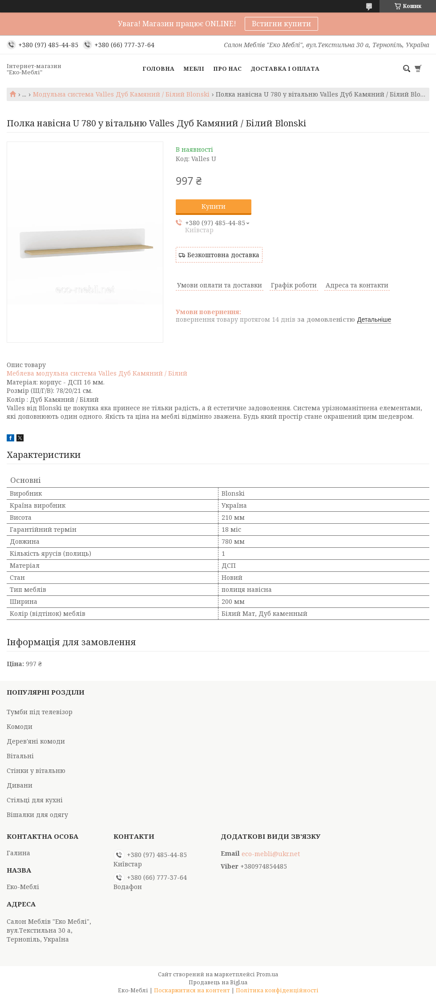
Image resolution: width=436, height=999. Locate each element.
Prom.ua (267, 974)
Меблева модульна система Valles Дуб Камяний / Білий (97, 373)
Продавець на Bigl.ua (218, 982)
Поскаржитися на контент (192, 990)
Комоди (19, 726)
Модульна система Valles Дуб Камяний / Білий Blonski (121, 94)
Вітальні (20, 756)
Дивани (19, 785)
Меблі (193, 69)
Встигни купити (281, 23)
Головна (158, 69)
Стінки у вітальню (36, 770)
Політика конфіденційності (277, 990)
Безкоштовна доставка (223, 255)
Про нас (227, 69)
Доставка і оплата (284, 69)
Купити (214, 206)
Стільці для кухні (35, 800)
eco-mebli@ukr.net (271, 854)
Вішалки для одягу (37, 814)
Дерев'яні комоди (36, 741)
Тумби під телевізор (40, 712)
